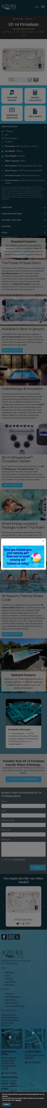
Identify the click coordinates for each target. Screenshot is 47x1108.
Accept (6, 1104)
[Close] (43, 541)
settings (18, 1100)
